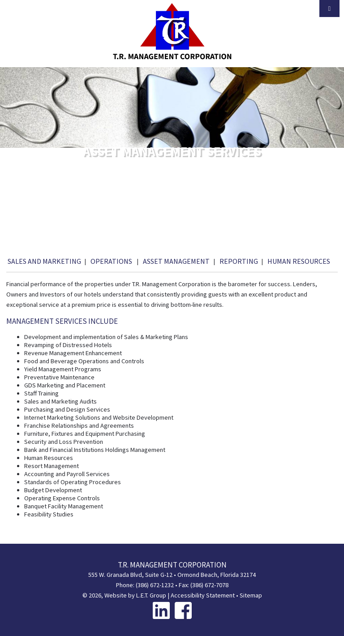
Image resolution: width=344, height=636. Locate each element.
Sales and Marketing (44, 261)
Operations (111, 261)
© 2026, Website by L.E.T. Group (124, 595)
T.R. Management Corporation (172, 31)
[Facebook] (183, 610)
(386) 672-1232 (155, 585)
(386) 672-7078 (209, 585)
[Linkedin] (161, 610)
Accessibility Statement (203, 595)
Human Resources (298, 261)
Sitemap (251, 595)
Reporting (238, 261)
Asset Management (176, 261)
